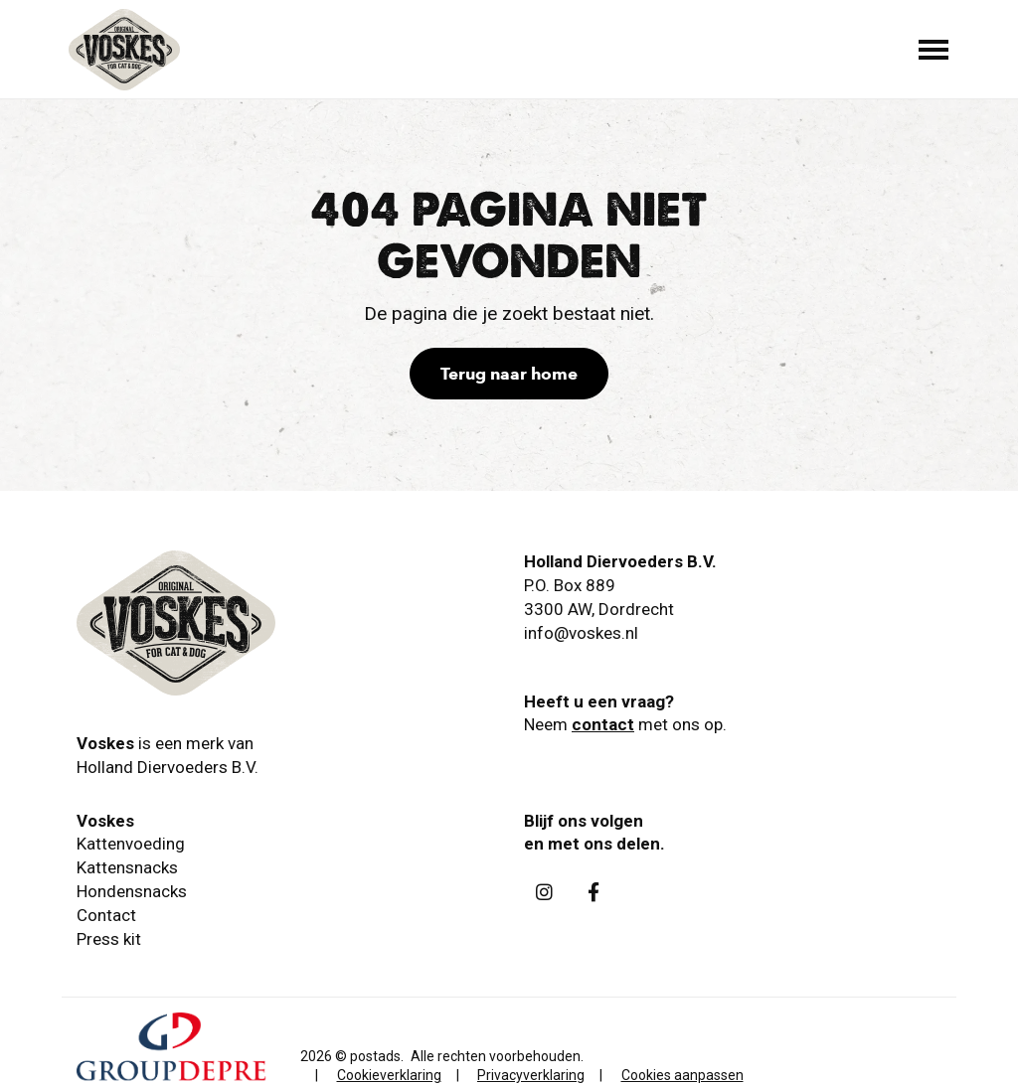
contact (603, 724)
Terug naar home (509, 374)
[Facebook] (593, 891)
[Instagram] (544, 891)
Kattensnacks (127, 867)
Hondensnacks (132, 891)
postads (375, 1056)
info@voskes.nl (581, 633)
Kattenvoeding (131, 843)
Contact (106, 915)
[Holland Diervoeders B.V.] (124, 49)
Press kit (109, 939)
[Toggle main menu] (933, 50)
